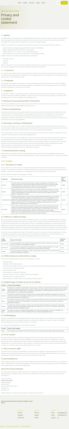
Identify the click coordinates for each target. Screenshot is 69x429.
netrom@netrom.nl (62, 412)
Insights (38, 2)
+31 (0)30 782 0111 (62, 415)
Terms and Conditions (25, 426)
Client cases (31, 2)
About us (43, 2)
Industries (25, 2)
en (58, 2)
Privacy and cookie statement (12, 426)
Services (19, 2)
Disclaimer (2, 426)
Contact (64, 2)
